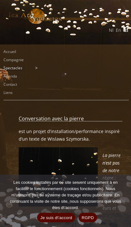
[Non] (123, 201)
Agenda (10, 76)
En (118, 30)
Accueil (9, 51)
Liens (8, 92)
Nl (111, 30)
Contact (10, 84)
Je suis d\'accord (56, 217)
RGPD (88, 217)
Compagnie (13, 59)
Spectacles (12, 68)
